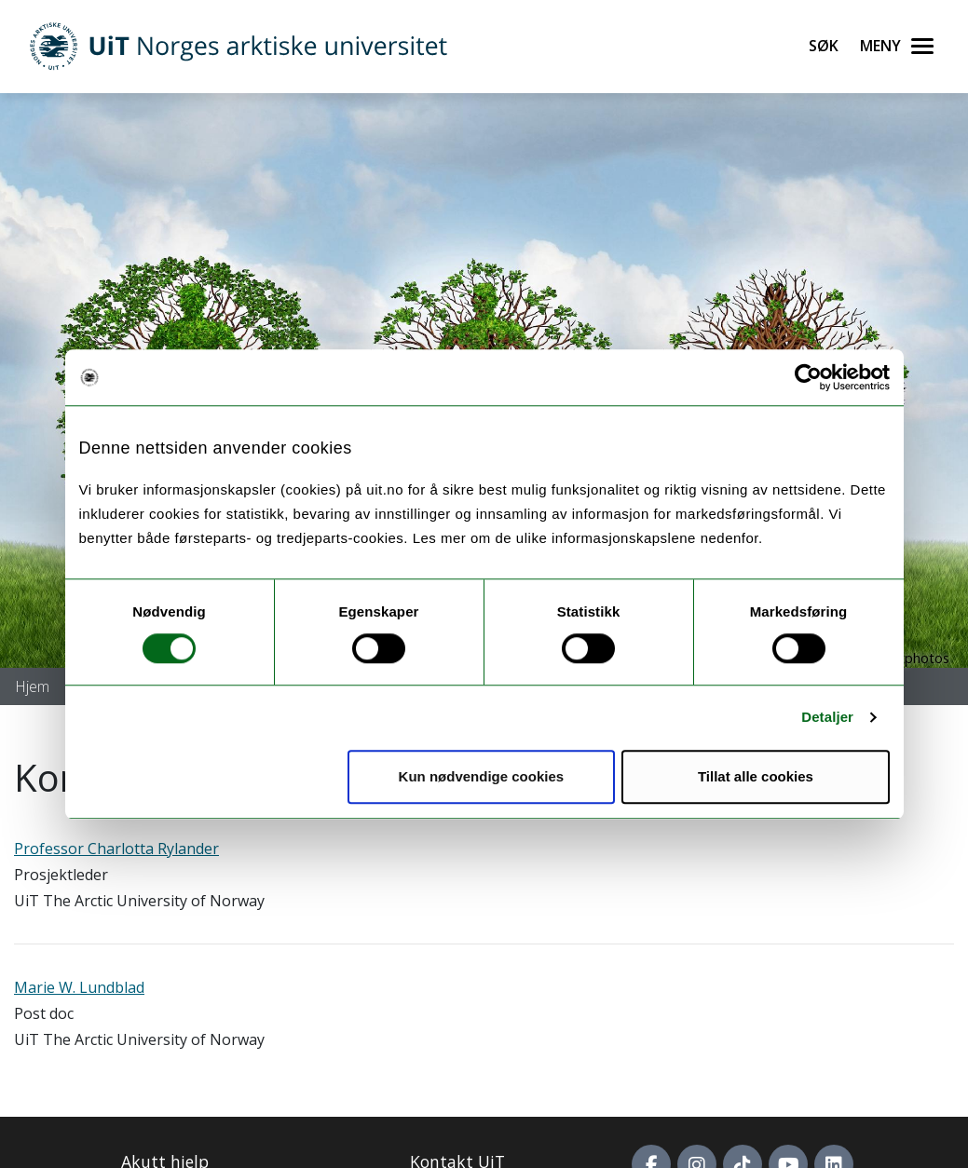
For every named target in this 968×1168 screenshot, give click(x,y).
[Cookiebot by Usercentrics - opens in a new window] (808, 377)
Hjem (32, 686)
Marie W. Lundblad (79, 987)
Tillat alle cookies (755, 776)
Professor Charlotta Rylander (116, 848)
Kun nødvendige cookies (482, 776)
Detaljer (827, 717)
